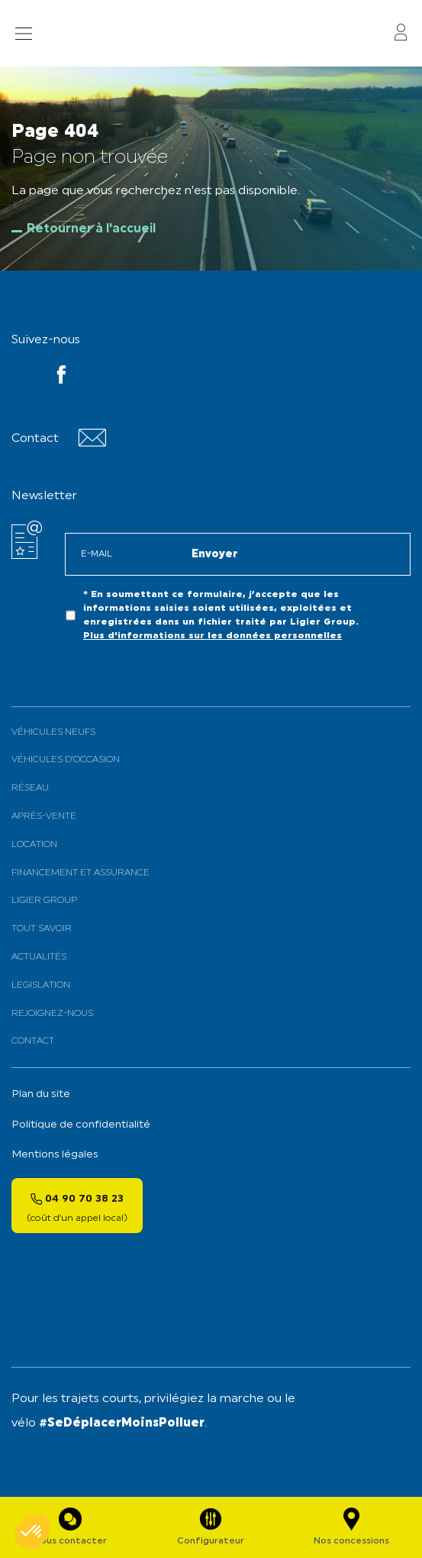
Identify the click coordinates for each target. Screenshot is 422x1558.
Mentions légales (54, 1154)
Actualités (38, 957)
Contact (32, 1041)
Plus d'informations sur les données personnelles (212, 636)
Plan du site (40, 1094)
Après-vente (43, 816)
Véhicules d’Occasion (65, 759)
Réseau (30, 788)
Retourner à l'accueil (91, 229)
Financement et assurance (80, 873)
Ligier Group (44, 900)
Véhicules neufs (53, 732)
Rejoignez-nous (52, 1013)
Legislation (40, 985)
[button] (32, 1532)
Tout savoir (41, 928)
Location (34, 844)
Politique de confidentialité (80, 1125)
